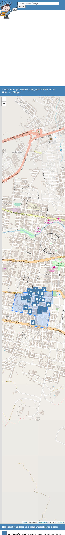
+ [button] (4, 99)
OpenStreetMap (42, 522)
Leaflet (25, 522)
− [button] (4, 104)
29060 (45, 89)
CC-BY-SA (60, 522)
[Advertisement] (32, 53)
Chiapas (16, 92)
